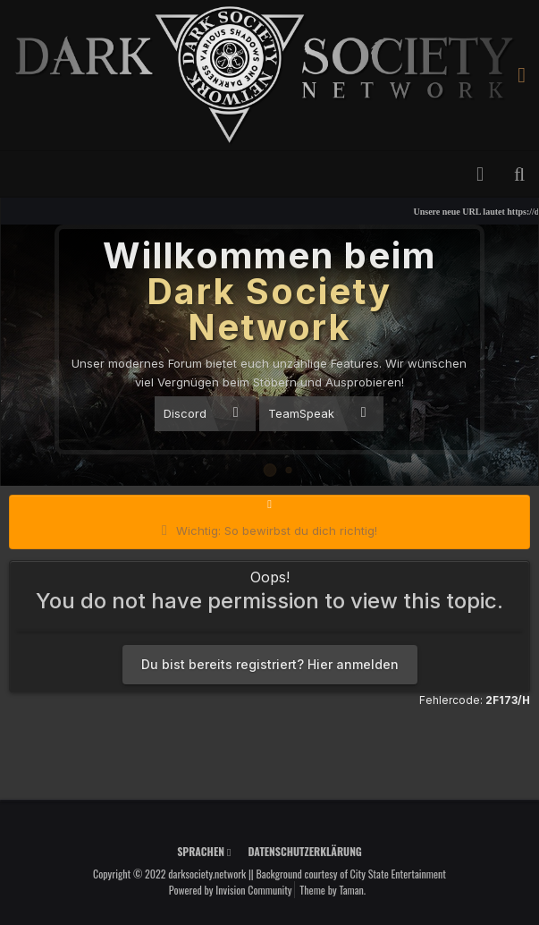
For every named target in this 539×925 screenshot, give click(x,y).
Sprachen (204, 851)
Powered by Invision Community (230, 889)
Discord (201, 412)
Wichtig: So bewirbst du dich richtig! (276, 530)
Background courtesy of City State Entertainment (351, 873)
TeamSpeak (317, 412)
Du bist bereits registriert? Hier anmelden (270, 664)
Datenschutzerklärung (304, 851)
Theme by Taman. (332, 889)
